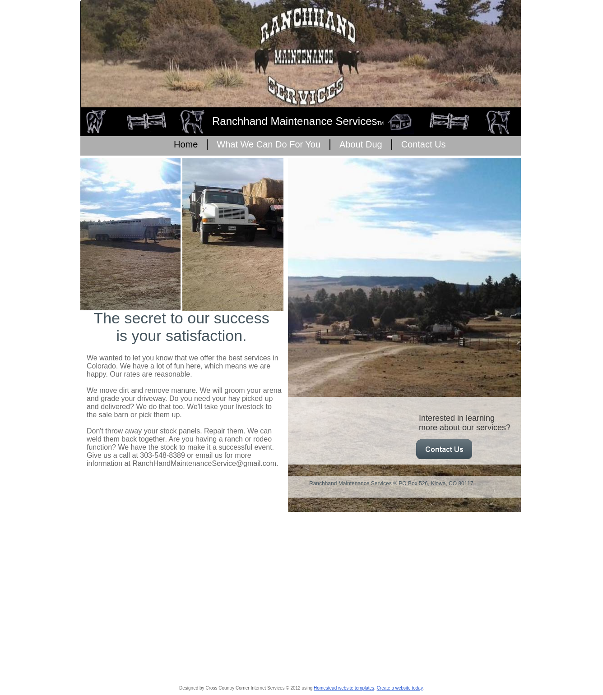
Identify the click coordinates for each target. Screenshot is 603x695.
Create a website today (400, 688)
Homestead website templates (344, 688)
